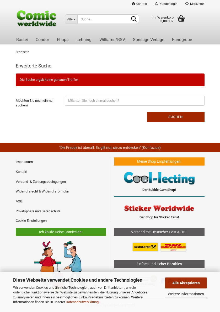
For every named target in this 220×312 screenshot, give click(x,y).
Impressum (24, 162)
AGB (19, 201)
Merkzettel (195, 4)
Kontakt (139, 4)
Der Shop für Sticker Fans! (159, 217)
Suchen (175, 117)
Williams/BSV (112, 39)
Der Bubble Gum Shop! (159, 190)
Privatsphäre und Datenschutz (38, 211)
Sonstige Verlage (148, 39)
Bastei (22, 39)
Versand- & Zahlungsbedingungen (41, 182)
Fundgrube (182, 39)
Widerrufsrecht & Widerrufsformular (42, 191)
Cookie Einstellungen (31, 221)
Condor (42, 39)
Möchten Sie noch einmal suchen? (34, 103)
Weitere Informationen (186, 294)
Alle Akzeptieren (186, 283)
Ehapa (63, 39)
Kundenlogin (166, 4)
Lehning (84, 39)
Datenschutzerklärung (82, 302)
